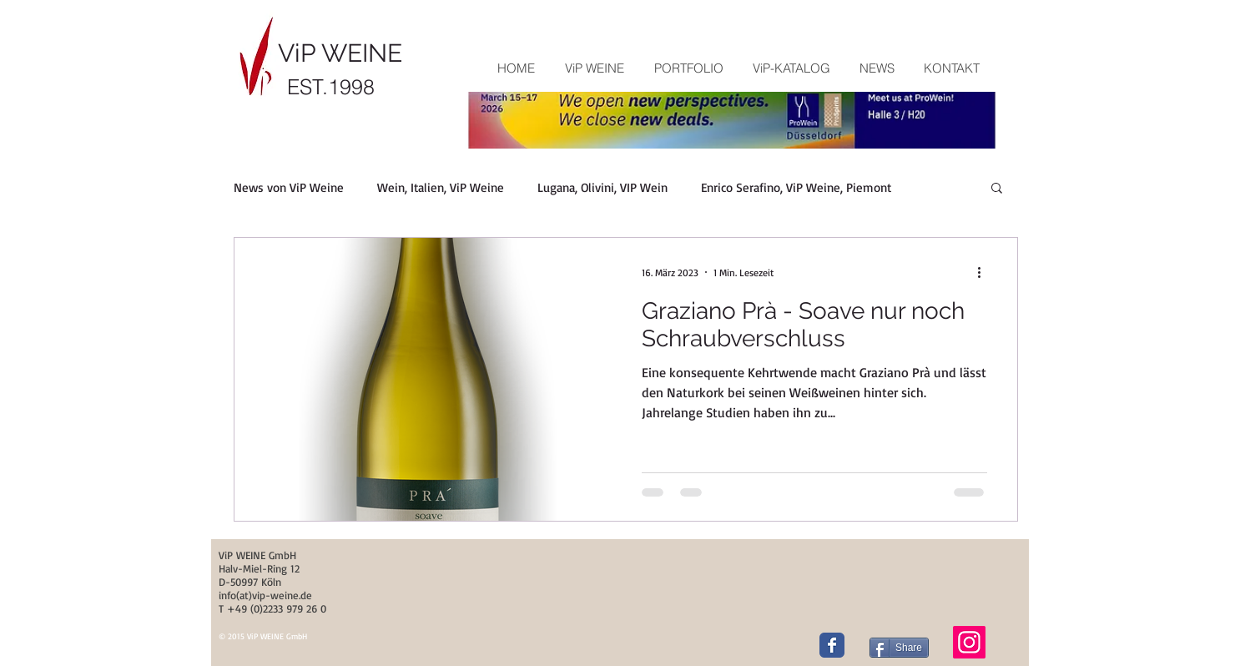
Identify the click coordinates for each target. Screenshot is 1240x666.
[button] (688, 68)
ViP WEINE (340, 53)
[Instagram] (969, 642)
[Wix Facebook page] (831, 645)
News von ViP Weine (289, 187)
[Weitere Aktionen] (985, 272)
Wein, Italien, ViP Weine (440, 187)
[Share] (899, 648)
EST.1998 (331, 86)
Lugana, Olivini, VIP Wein (602, 187)
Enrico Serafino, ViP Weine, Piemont (796, 187)
